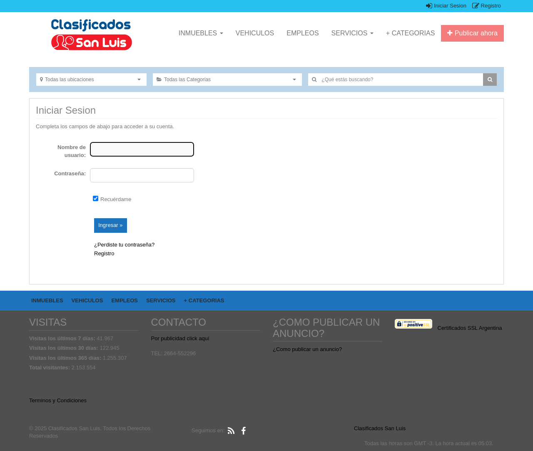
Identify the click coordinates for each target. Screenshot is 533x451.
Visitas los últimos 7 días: (63, 338)
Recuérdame (115, 199)
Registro (486, 5)
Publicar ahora (472, 33)
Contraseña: (70, 173)
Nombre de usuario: (71, 151)
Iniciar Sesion (446, 5)
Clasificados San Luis (380, 428)
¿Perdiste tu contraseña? (124, 245)
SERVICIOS (352, 33)
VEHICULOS (255, 33)
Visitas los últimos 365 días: (66, 358)
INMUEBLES (201, 33)
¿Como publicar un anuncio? (307, 349)
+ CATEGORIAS (410, 33)
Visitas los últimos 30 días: (64, 348)
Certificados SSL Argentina (470, 328)
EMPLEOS (302, 33)
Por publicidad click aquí (180, 338)
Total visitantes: (50, 367)
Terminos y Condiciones (58, 400)
